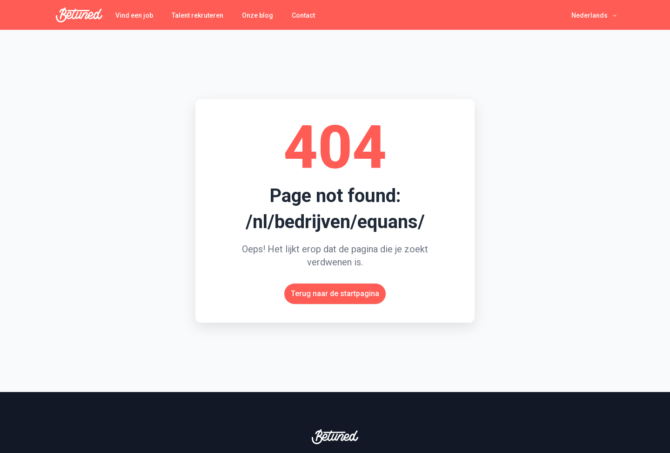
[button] (594, 15)
